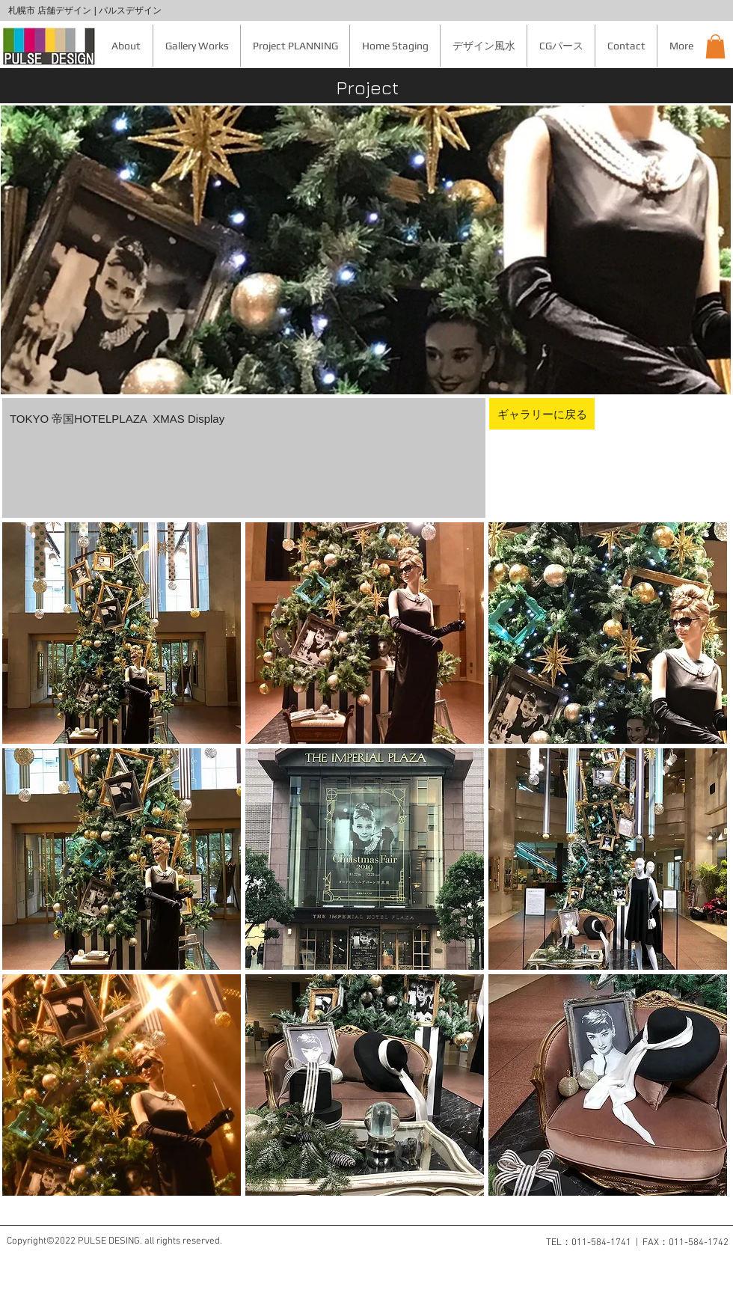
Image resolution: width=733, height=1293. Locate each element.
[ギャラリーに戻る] (542, 414)
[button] (715, 46)
